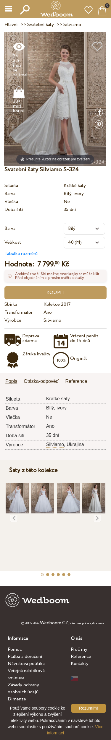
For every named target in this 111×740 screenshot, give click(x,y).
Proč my (79, 649)
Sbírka (10, 304)
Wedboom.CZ (54, 622)
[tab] (13, 382)
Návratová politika (26, 663)
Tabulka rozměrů (21, 253)
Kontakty (80, 663)
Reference (81, 656)
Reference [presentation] (76, 381)
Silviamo (52, 320)
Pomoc (15, 649)
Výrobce (12, 320)
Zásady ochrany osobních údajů (23, 688)
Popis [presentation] (11, 381)
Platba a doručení (25, 656)
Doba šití (13, 209)
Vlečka (11, 201)
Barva (9, 193)
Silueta (11, 185)
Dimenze (17, 699)
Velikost (12, 242)
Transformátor (18, 312)
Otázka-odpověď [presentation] (41, 381)
